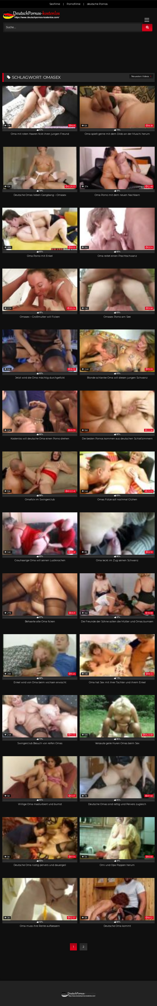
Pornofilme (73, 4)
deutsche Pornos (97, 4)
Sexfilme (54, 4)
